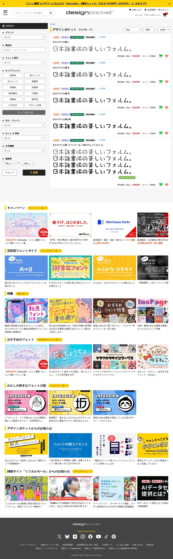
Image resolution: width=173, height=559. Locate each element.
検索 (34, 172)
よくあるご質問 (122, 545)
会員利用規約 (67, 545)
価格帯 (7, 159)
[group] (26, 229)
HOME (52, 24)
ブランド (8, 32)
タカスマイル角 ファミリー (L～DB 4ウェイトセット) (78, 145)
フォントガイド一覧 (49, 251)
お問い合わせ (137, 545)
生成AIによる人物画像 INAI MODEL (123, 548)
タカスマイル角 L (61, 42)
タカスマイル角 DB (62, 119)
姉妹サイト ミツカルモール (47, 548)
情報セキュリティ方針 (50, 545)
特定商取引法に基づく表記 (87, 545)
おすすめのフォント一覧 (48, 340)
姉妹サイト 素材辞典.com (94, 548)
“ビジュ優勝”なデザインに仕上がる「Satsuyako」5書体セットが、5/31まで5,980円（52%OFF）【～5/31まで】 (86, 3)
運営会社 (150, 545)
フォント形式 (10, 58)
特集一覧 (20, 294)
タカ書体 (101, 37)
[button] (3, 3)
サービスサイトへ (81, 471)
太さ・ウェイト (11, 120)
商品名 (7, 45)
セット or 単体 (10, 133)
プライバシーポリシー (28, 545)
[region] (110, 48)
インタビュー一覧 (57, 386)
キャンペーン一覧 (36, 208)
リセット (9, 172)
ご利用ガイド (107, 545)
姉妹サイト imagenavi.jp (71, 548)
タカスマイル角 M (61, 93)
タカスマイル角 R (61, 67)
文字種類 (8, 146)
